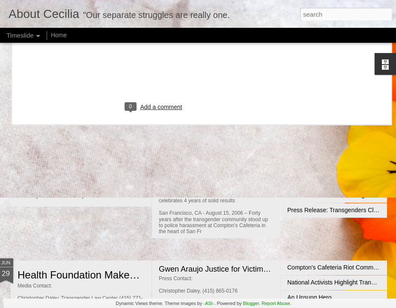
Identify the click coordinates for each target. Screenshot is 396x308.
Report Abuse (276, 303)
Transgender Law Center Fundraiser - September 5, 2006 (257, 167)
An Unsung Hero (309, 297)
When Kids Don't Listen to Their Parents (109, 172)
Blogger (251, 303)
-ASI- (208, 303)
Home (59, 35)
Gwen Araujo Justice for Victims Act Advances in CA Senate (261, 269)
